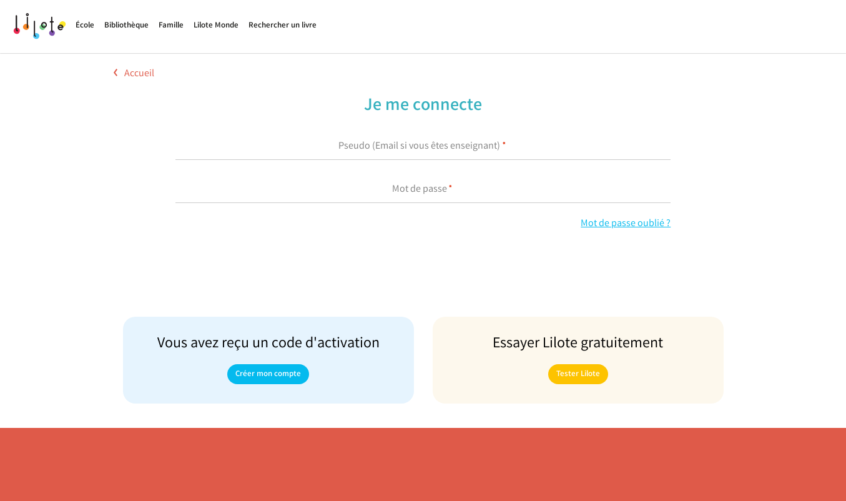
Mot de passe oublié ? (626, 224)
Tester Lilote (578, 374)
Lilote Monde (216, 26)
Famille (171, 26)
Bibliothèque (126, 26)
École (85, 26)
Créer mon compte (268, 374)
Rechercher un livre (282, 26)
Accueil (134, 74)
